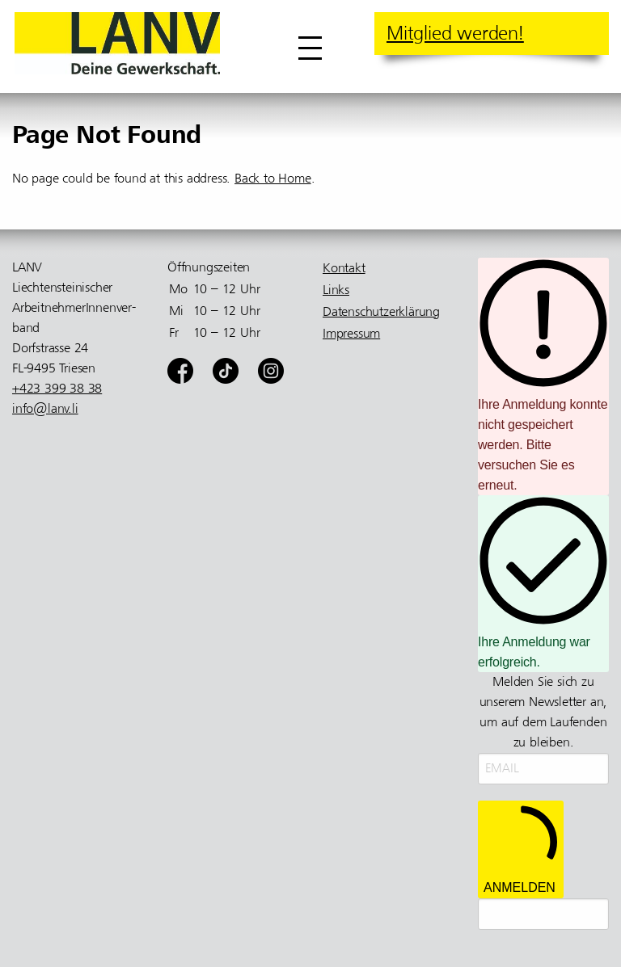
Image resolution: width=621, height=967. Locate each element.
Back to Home (272, 178)
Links (336, 290)
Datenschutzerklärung (381, 312)
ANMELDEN (521, 849)
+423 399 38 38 (57, 388)
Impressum (351, 334)
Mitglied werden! (455, 33)
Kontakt (344, 268)
